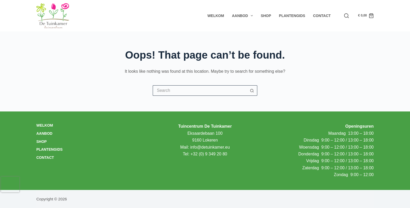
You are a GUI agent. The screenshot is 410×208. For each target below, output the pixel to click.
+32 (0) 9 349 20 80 (209, 154)
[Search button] (252, 90)
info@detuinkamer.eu (210, 147)
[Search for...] (200, 90)
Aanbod (243, 16)
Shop (266, 16)
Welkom (215, 16)
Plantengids (292, 16)
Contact (322, 16)
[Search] (346, 15)
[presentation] (10, 184)
